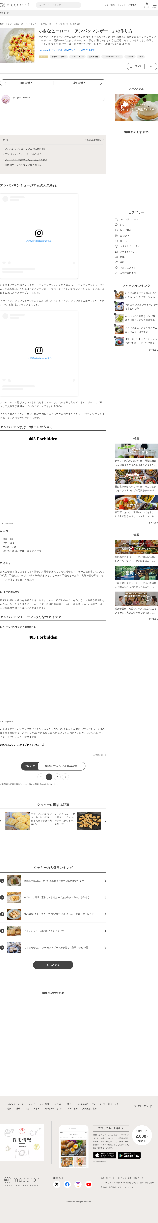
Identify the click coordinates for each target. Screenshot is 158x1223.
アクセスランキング (53, 1108)
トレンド (121, 5)
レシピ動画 (110, 5)
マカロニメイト (32, 1108)
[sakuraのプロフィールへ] (53, 99)
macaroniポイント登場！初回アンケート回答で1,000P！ (68, 50)
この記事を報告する (99, 755)
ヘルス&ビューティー (88, 1104)
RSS (123, 1182)
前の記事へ (26, 82)
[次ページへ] (65, 776)
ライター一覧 (114, 1178)
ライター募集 (126, 1178)
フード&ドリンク (111, 1104)
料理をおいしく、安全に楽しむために (141, 1183)
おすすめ (132, 5)
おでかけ (58, 1104)
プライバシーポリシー (126, 1187)
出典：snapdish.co (6, 523)
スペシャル (72, 1108)
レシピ (31, 1104)
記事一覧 (104, 1178)
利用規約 (112, 1187)
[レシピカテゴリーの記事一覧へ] (43, 57)
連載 (18, 1108)
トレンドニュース (15, 1104)
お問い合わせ (138, 1178)
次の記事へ (79, 82)
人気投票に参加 (89, 1108)
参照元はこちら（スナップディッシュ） (20, 744)
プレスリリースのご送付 (110, 1183)
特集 (9, 1108)
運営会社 (104, 1187)
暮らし (70, 1104)
